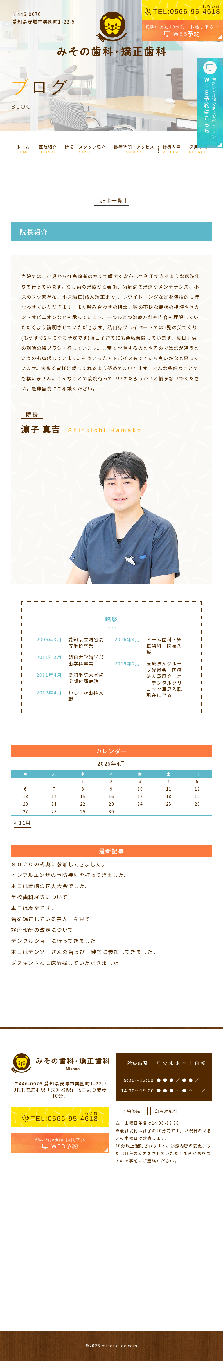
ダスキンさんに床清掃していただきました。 (67, 962)
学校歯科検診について (39, 897)
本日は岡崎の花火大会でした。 (51, 886)
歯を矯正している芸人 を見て (50, 919)
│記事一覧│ (111, 200)
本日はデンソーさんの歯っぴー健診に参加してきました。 (85, 951)
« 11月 (22, 822)
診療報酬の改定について (42, 929)
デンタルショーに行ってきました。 (56, 940)
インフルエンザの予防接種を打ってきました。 (70, 874)
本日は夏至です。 (33, 908)
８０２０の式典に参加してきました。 (59, 864)
